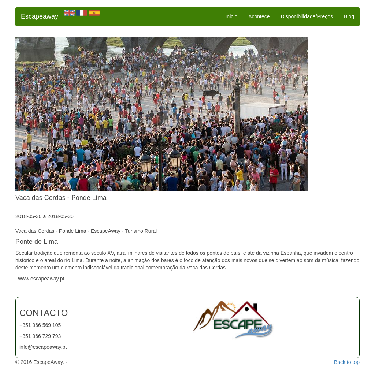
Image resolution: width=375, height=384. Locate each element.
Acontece (259, 16)
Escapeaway (39, 16)
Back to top (347, 362)
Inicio (231, 16)
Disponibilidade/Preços (307, 16)
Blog (349, 16)
